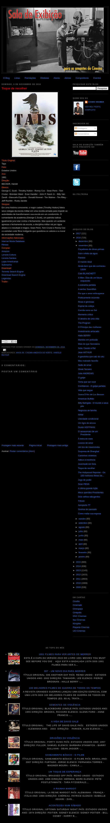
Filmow (5, 244)
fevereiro (83, 552)
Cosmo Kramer (96, 102)
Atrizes (68, 78)
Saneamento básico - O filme (64, 755)
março (82, 548)
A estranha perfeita (87, 285)
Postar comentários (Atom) (22, 451)
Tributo (81, 501)
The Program (84, 323)
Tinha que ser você (87, 382)
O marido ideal (85, 262)
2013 (78, 570)
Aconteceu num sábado (65, 805)
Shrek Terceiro (85, 369)
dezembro (83, 241)
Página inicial (35, 445)
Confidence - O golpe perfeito (91, 386)
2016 (78, 237)
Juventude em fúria (87, 464)
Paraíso (81, 257)
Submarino (7, 265)
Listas (17, 78)
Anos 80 (20, 353)
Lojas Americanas (10, 261)
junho (81, 535)
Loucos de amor (85, 443)
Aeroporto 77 (84, 505)
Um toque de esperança (65, 772)
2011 (78, 579)
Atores (57, 78)
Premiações (30, 78)
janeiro (82, 556)
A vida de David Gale (65, 721)
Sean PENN (83, 484)
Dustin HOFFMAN (86, 427)
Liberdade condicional (88, 419)
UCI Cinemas (79, 631)
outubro (82, 519)
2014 (78, 566)
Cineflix (76, 601)
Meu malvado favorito (88, 361)
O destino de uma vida (88, 318)
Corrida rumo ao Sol (87, 310)
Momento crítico (85, 314)
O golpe (81, 377)
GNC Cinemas (79, 616)
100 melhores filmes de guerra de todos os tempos (65, 688)
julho (81, 531)
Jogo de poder (84, 480)
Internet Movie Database (13, 241)
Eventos (97, 78)
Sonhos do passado (87, 509)
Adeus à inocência (86, 460)
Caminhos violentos (87, 455)
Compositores (82, 78)
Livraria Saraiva (9, 258)
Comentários (82, 134)
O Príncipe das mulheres (89, 327)
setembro (83, 523)
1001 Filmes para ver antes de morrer (65, 654)
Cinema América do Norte (38, 353)
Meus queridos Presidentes (91, 492)
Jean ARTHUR (85, 352)
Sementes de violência (64, 705)
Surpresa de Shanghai (88, 451)
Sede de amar (84, 365)
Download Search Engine (13, 275)
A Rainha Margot (65, 788)
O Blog (6, 78)
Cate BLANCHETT (86, 273)
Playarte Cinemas (81, 627)
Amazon (5, 251)
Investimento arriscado (88, 331)
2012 (78, 574)
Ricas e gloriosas (86, 302)
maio (81, 540)
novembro (83, 245)
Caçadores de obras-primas (91, 249)
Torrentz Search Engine (13, 271)
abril (81, 544)
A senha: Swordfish (87, 289)
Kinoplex (77, 623)
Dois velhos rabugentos (89, 496)
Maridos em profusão (88, 340)
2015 (78, 562)
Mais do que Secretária (89, 344)
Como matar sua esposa (89, 513)
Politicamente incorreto (88, 297)
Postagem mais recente (13, 445)
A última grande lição (88, 488)
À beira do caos (85, 438)
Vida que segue (85, 390)
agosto (82, 527)
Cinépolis (77, 612)
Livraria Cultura (9, 254)
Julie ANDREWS (86, 373)
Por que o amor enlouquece (91, 293)
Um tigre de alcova (86, 423)
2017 (78, 233)
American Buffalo (86, 398)
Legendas (6, 278)
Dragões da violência (65, 738)
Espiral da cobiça (86, 306)
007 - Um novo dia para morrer (65, 671)
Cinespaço (78, 609)
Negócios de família (87, 410)
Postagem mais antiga (57, 445)
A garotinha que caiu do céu (91, 356)
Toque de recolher (14, 88)
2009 (78, 587)
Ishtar (80, 414)
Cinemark (77, 605)
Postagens (81, 128)
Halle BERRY (84, 335)
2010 (78, 583)
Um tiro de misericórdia (89, 447)
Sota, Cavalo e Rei (86, 348)
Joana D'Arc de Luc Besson (91, 394)
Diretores (44, 78)
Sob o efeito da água (87, 253)
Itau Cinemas (79, 620)
